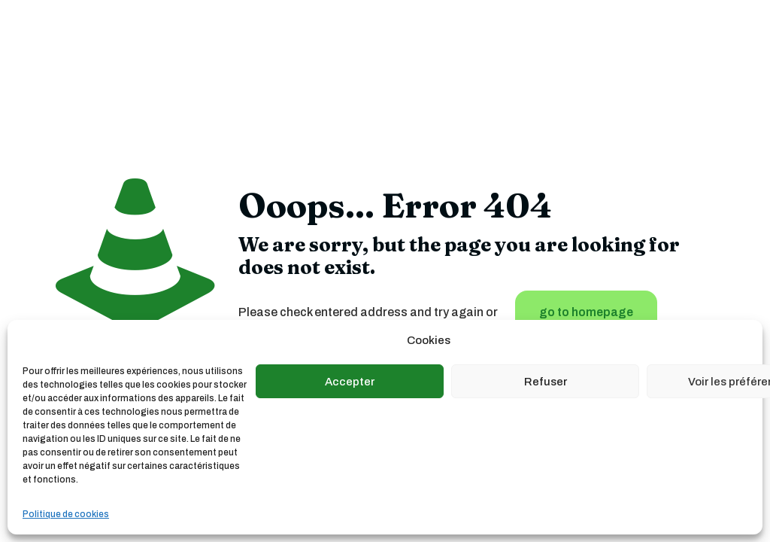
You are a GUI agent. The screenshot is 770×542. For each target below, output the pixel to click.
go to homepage (586, 312)
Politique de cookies (66, 514)
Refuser (545, 382)
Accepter (349, 382)
